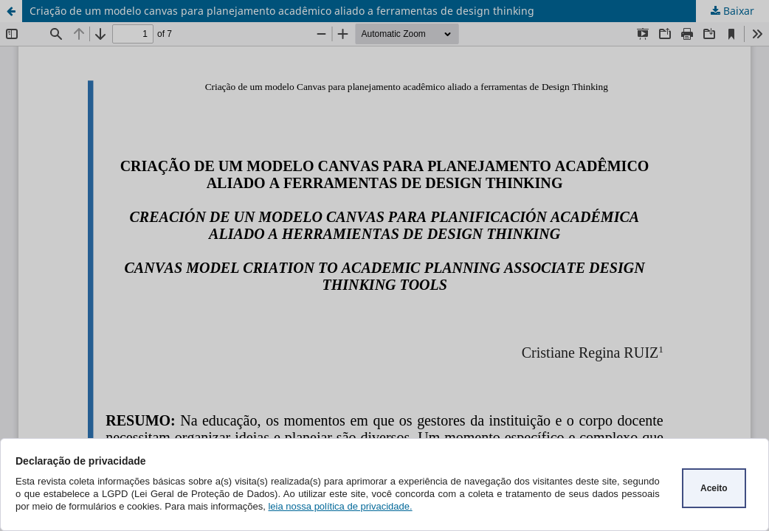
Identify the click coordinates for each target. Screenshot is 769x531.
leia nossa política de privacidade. (340, 506)
